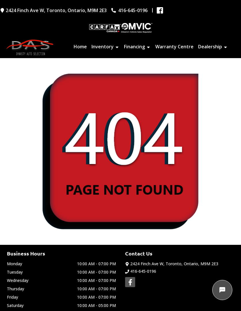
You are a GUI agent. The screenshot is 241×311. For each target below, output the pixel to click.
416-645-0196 (140, 271)
